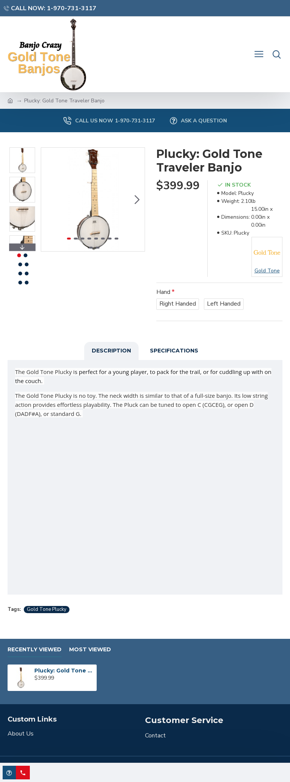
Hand (163, 292)
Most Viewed (90, 649)
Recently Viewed (35, 649)
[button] (137, 199)
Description (111, 350)
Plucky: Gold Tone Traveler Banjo (64, 670)
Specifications (174, 350)
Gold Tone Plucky (46, 609)
